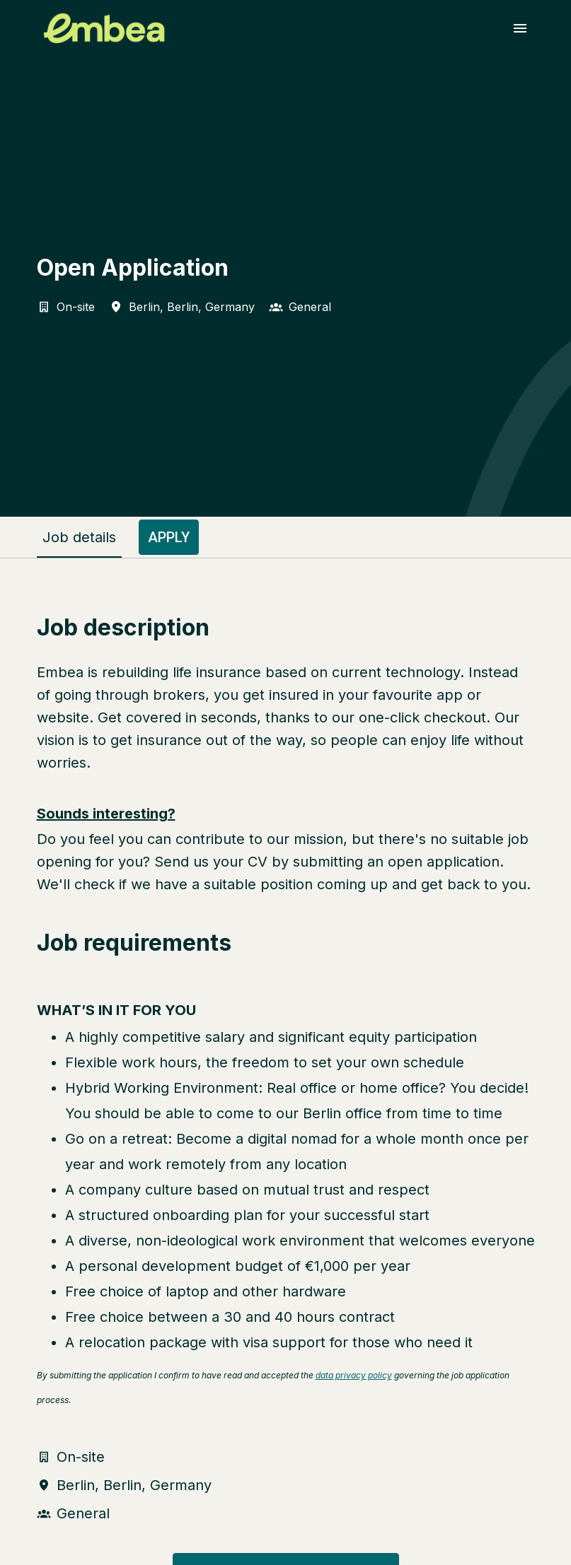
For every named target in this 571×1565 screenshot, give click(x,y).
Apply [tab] (169, 537)
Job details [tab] (79, 537)
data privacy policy (354, 1375)
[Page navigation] (520, 28)
